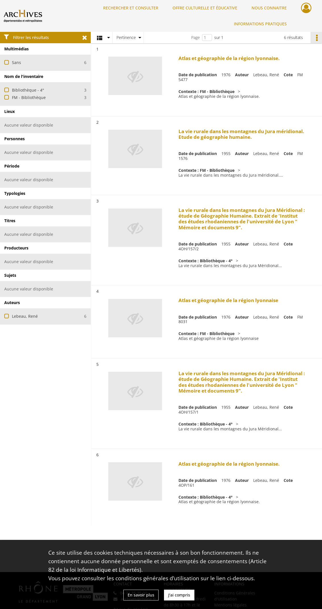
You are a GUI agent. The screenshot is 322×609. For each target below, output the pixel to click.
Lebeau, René (25, 316)
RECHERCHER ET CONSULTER (130, 8)
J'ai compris (179, 595)
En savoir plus (141, 595)
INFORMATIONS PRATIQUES (260, 23)
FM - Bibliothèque (29, 97)
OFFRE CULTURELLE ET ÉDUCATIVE (205, 8)
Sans (16, 62)
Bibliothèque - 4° (28, 90)
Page (195, 37)
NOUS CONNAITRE (269, 8)
